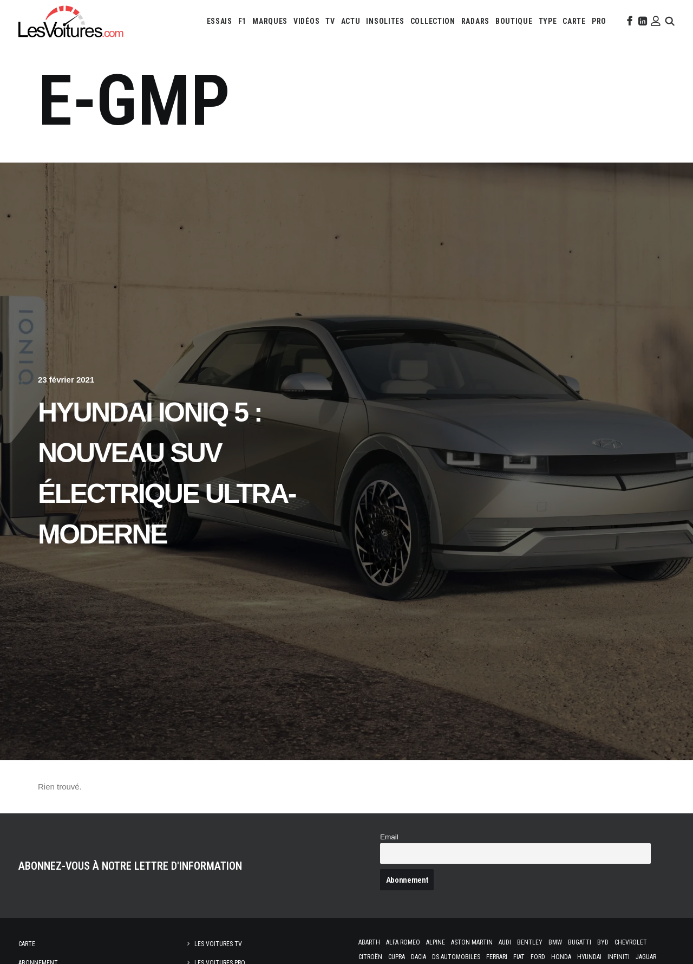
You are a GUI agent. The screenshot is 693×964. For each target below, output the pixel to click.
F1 (242, 21)
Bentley (529, 942)
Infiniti (618, 957)
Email (389, 837)
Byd (603, 942)
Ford (538, 957)
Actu (351, 21)
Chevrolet (630, 942)
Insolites (385, 21)
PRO (599, 21)
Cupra (396, 957)
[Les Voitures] (71, 21)
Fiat (519, 957)
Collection (432, 21)
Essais (219, 21)
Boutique (514, 21)
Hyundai (589, 957)
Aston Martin (472, 942)
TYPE (548, 21)
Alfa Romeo (403, 942)
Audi (505, 942)
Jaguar (646, 957)
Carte (26, 944)
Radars (475, 21)
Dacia (418, 957)
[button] (629, 21)
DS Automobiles (456, 957)
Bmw (555, 942)
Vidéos (306, 21)
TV (330, 21)
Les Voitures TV (218, 944)
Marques (269, 21)
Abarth (369, 942)
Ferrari (496, 957)
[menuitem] (219, 21)
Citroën (370, 957)
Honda (561, 957)
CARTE (574, 21)
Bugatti (579, 942)
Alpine (435, 942)
